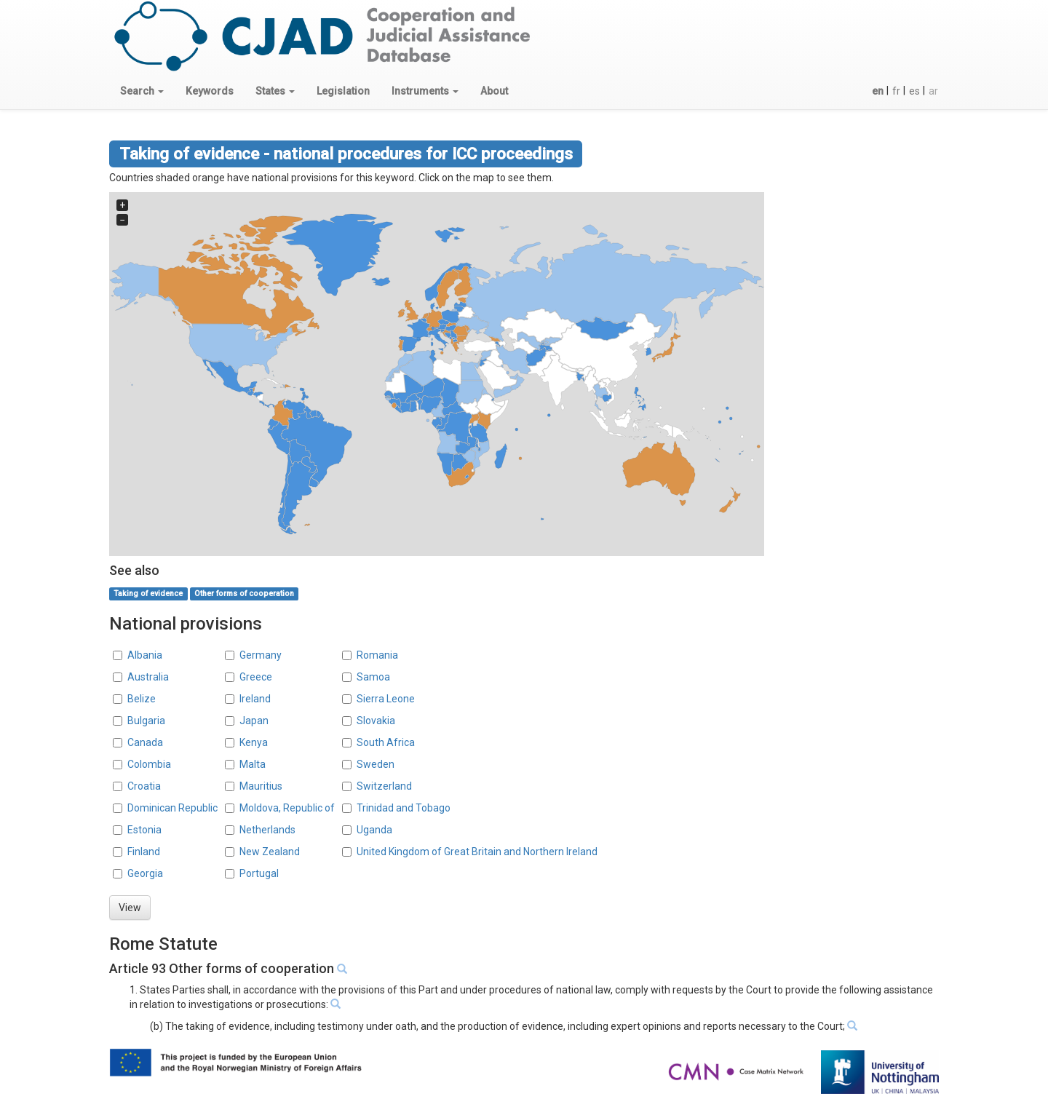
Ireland (255, 699)
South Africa (386, 742)
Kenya (253, 742)
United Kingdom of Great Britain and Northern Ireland (477, 851)
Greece (255, 677)
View (130, 907)
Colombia (149, 764)
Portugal (259, 873)
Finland (143, 851)
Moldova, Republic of (287, 808)
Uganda (374, 830)
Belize (141, 699)
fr (896, 91)
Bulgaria (146, 720)
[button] (142, 91)
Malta (252, 764)
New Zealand (269, 851)
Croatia (144, 786)
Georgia (145, 873)
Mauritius (260, 786)
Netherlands (267, 830)
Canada (145, 742)
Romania (377, 655)
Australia (148, 677)
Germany (260, 655)
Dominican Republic (172, 808)
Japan (254, 720)
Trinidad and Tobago (403, 808)
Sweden (375, 764)
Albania (144, 655)
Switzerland (384, 786)
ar (933, 91)
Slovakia (376, 720)
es (914, 91)
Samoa (373, 677)
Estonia (144, 830)
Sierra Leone (386, 699)
